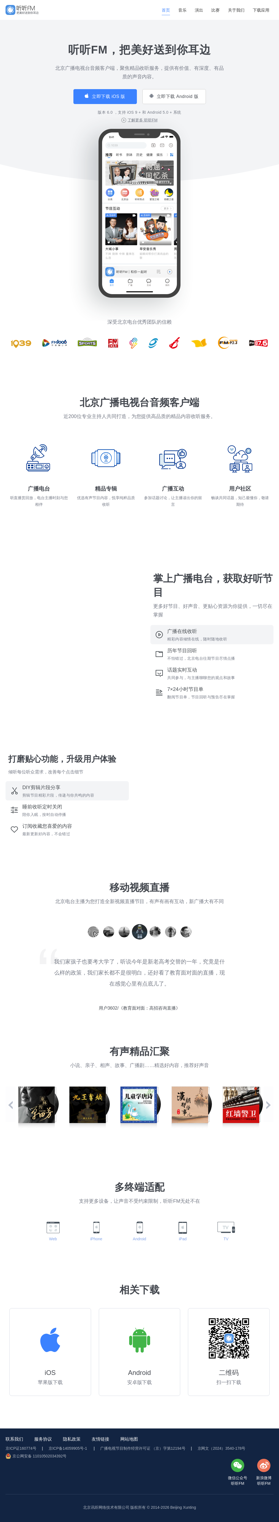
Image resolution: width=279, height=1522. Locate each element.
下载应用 (261, 10)
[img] (22, 10)
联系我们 (14, 1439)
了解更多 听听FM (142, 120)
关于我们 (236, 10)
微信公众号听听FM (237, 1481)
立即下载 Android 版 (177, 96)
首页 (166, 10)
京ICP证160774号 (21, 1448)
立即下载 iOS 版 (108, 96)
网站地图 (129, 1439)
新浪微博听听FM (264, 1481)
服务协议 (43, 1439)
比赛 (215, 10)
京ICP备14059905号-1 (68, 1448)
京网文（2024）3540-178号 (222, 1448)
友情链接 (100, 1439)
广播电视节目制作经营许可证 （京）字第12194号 (142, 1448)
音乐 (182, 10)
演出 (199, 10)
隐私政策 (72, 1439)
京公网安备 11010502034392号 (39, 1456)
